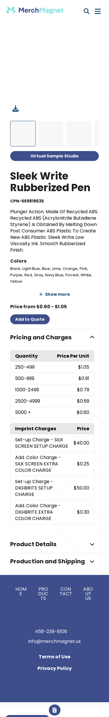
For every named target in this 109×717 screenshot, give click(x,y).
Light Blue (31, 268)
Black (15, 268)
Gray (38, 275)
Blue (46, 268)
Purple (16, 275)
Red (28, 275)
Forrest (71, 275)
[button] (54, 337)
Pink (83, 268)
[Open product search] (86, 11)
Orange (70, 268)
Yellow (16, 281)
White (86, 275)
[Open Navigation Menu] (97, 11)
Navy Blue (54, 275)
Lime (56, 268)
